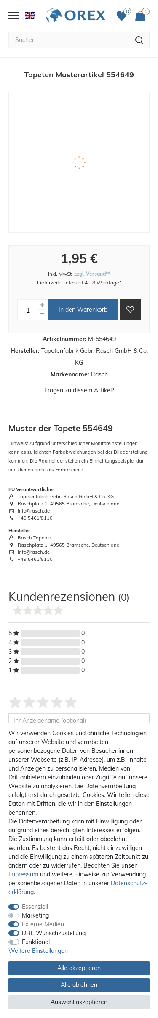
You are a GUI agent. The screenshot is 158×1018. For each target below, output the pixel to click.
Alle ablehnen (79, 985)
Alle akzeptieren (79, 968)
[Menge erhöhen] (42, 305)
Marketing (35, 915)
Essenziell (35, 906)
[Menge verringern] (42, 314)
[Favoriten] (124, 16)
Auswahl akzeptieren (79, 1002)
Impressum (23, 874)
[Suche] (139, 40)
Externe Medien (43, 924)
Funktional (36, 942)
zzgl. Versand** (92, 274)
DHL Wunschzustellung (54, 933)
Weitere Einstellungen (38, 951)
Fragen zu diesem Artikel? (79, 390)
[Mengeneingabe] (28, 310)
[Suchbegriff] (68, 40)
